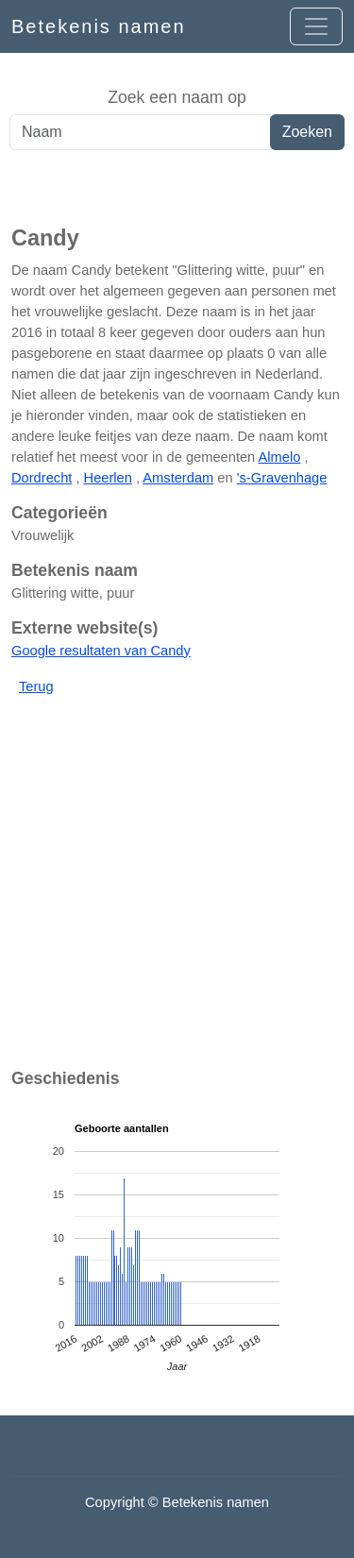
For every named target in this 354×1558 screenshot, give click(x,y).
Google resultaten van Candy (101, 650)
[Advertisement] (177, 188)
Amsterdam (178, 477)
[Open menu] (316, 26)
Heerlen (108, 477)
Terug (36, 686)
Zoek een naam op (177, 97)
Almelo (280, 457)
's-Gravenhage (282, 477)
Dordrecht (41, 477)
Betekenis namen (98, 26)
